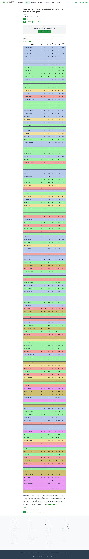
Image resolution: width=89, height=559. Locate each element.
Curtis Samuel (28, 242)
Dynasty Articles (48, 543)
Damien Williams (29, 110)
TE (36, 19)
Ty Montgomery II (29, 437)
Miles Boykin (28, 448)
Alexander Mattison (29, 354)
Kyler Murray (28, 317)
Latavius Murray (28, 219)
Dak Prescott (28, 351)
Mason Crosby (28, 480)
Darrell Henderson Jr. (30, 285)
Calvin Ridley (28, 193)
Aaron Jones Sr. (28, 113)
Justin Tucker (28, 388)
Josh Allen (27, 374)
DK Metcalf (27, 371)
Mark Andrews (28, 365)
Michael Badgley (29, 483)
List (24, 21)
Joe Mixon (27, 93)
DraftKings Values (31, 539)
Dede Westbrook (29, 208)
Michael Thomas (29, 76)
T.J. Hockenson (28, 377)
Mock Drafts (20, 2)
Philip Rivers (28, 334)
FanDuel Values (30, 541)
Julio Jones (27, 73)
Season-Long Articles (49, 541)
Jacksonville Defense (30, 328)
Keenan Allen (28, 107)
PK (43, 19)
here (61, 501)
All (24, 19)
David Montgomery (29, 116)
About (34, 556)
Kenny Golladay (29, 165)
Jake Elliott (27, 477)
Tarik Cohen (28, 236)
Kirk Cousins (28, 368)
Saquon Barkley (28, 47)
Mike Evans (27, 102)
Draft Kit (46, 537)
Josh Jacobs (28, 122)
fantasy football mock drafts (36, 37)
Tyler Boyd (27, 182)
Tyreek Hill (27, 87)
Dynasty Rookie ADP (31, 530)
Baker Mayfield (28, 216)
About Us (64, 541)
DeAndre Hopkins (29, 70)
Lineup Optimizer (14, 539)
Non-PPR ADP (30, 524)
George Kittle (28, 119)
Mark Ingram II (28, 136)
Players (46, 547)
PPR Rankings (64, 520)
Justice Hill (27, 322)
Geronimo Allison (29, 288)
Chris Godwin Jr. (29, 150)
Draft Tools (33, 2)
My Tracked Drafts (48, 524)
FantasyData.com (48, 554)
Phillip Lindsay (28, 171)
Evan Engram (28, 196)
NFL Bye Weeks (65, 539)
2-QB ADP (29, 526)
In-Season (47, 2)
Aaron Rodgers (28, 188)
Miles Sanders (28, 176)
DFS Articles (47, 545)
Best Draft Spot (48, 532)
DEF (40, 19)
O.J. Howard (28, 185)
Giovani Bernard (29, 426)
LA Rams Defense (29, 311)
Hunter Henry (28, 205)
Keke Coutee (28, 403)
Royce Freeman (28, 291)
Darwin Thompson (29, 251)
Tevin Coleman (28, 191)
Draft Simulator (13, 526)
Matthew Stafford (29, 463)
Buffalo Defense (28, 471)
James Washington (29, 325)
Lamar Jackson (28, 279)
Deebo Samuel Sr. (29, 411)
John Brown (28, 360)
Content (58, 2)
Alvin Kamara (28, 50)
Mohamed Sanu (29, 469)
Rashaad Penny (28, 274)
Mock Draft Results (14, 522)
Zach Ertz (27, 133)
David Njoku (28, 245)
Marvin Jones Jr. (29, 277)
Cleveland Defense (29, 380)
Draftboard (29, 21)
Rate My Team (13, 530)
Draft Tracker (47, 522)
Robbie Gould (28, 489)
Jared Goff (27, 254)
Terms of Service (48, 556)
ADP (27, 2)
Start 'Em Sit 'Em (13, 537)
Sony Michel (28, 130)
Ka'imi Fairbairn (28, 466)
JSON (38, 21)
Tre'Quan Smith (28, 434)
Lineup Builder (30, 543)
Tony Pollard (28, 248)
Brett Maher (28, 486)
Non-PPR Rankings (66, 524)
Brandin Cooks (28, 139)
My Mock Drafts (13, 524)
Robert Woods (28, 148)
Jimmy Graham (29, 440)
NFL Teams (64, 537)
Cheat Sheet (47, 520)
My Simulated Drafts (14, 528)
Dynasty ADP (30, 528)
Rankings (40, 2)
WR (33, 19)
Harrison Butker (28, 431)
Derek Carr (27, 457)
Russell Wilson (28, 268)
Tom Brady (27, 320)
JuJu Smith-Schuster (30, 82)
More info (27, 38)
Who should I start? (50, 504)
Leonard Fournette (29, 99)
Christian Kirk (28, 262)
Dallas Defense (28, 394)
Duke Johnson (28, 173)
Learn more (59, 503)
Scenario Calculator (49, 526)
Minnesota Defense (29, 474)
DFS (53, 2)
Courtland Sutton (29, 345)
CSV (34, 21)
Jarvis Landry (28, 222)
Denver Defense (28, 391)
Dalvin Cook (28, 79)
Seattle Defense (28, 460)
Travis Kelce (28, 90)
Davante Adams (29, 67)
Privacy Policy (40, 556)
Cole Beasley (28, 454)
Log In (86, 2)
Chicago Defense (29, 265)
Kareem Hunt (28, 305)
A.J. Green (27, 211)
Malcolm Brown (28, 408)
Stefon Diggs (28, 125)
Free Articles (47, 539)
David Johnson (28, 59)
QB (27, 19)
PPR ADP (29, 520)
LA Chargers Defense (30, 363)
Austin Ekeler (28, 199)
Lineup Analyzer (13, 541)
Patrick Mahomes (29, 96)
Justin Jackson (28, 299)
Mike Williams (28, 202)
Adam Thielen (28, 105)
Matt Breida (28, 239)
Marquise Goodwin (29, 414)
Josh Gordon (28, 168)
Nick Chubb (28, 64)
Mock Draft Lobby (14, 520)
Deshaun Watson (29, 162)
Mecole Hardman (29, 383)
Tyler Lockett (28, 153)
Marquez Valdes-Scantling (31, 294)
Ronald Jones (28, 417)
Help (76, 2)
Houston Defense (29, 491)
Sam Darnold (28, 443)
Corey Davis (28, 314)
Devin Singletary (29, 256)
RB (30, 19)
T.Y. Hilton (27, 179)
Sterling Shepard (29, 271)
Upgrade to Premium (44, 31)
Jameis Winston (29, 308)
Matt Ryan (27, 225)
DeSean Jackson (29, 342)
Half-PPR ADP (30, 522)
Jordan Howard (28, 297)
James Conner (28, 62)
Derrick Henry (28, 145)
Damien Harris (28, 397)
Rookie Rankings (65, 530)
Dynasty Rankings (65, 528)
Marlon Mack (28, 156)
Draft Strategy (48, 528)
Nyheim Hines (28, 420)
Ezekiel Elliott (28, 56)
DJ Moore (27, 213)
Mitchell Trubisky (29, 385)
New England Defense (30, 405)
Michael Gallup (28, 331)
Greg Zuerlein (28, 400)
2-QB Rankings (65, 526)
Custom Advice (13, 543)
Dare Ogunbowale (29, 428)
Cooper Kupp (28, 159)
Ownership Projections (32, 537)
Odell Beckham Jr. (29, 85)
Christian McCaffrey (29, 53)
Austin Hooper (28, 340)
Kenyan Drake (28, 259)
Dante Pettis (28, 302)
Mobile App (12, 532)
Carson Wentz (28, 231)
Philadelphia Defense (30, 451)
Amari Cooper (28, 128)
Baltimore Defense (29, 337)
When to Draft (48, 530)
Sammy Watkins (29, 282)
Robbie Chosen (28, 228)
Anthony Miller (28, 348)
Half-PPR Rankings (65, 522)
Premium (81, 2)
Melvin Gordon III (29, 142)
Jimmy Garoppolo (29, 423)
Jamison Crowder (29, 357)
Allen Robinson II (29, 234)
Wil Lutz (27, 446)
